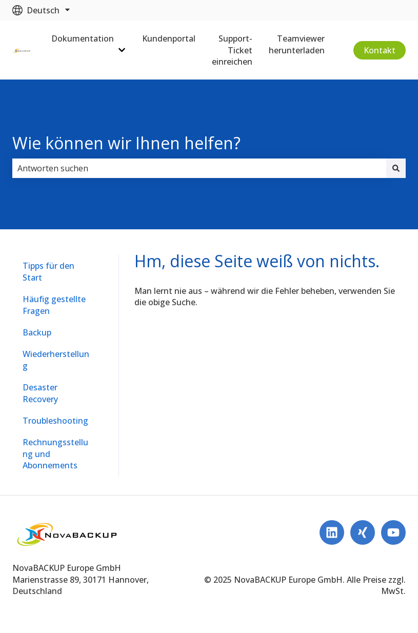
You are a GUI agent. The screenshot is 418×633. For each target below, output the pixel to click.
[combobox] (199, 168)
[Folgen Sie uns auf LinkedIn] (332, 532)
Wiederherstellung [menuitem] (56, 359)
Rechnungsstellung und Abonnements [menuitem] (55, 454)
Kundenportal (168, 38)
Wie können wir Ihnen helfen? (126, 143)
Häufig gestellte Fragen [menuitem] (54, 304)
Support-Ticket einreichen (232, 50)
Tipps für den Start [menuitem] (48, 271)
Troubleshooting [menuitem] (55, 420)
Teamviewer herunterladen (297, 44)
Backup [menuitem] (37, 332)
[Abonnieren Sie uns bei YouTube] (393, 532)
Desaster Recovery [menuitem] (40, 393)
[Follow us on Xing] (362, 532)
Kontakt (379, 50)
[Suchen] (396, 168)
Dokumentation (82, 38)
